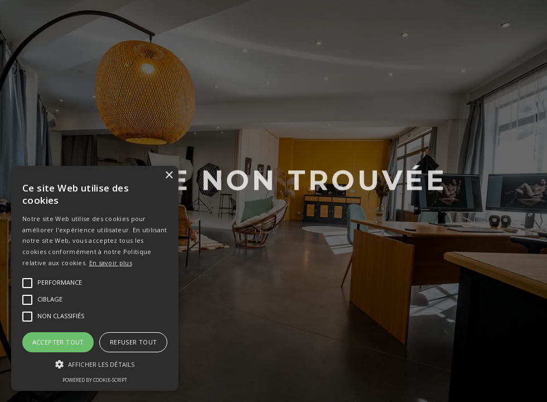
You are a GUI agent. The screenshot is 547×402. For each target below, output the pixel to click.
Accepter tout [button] (58, 342)
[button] (94, 364)
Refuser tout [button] (133, 342)
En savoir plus (110, 263)
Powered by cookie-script (94, 379)
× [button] (168, 175)
